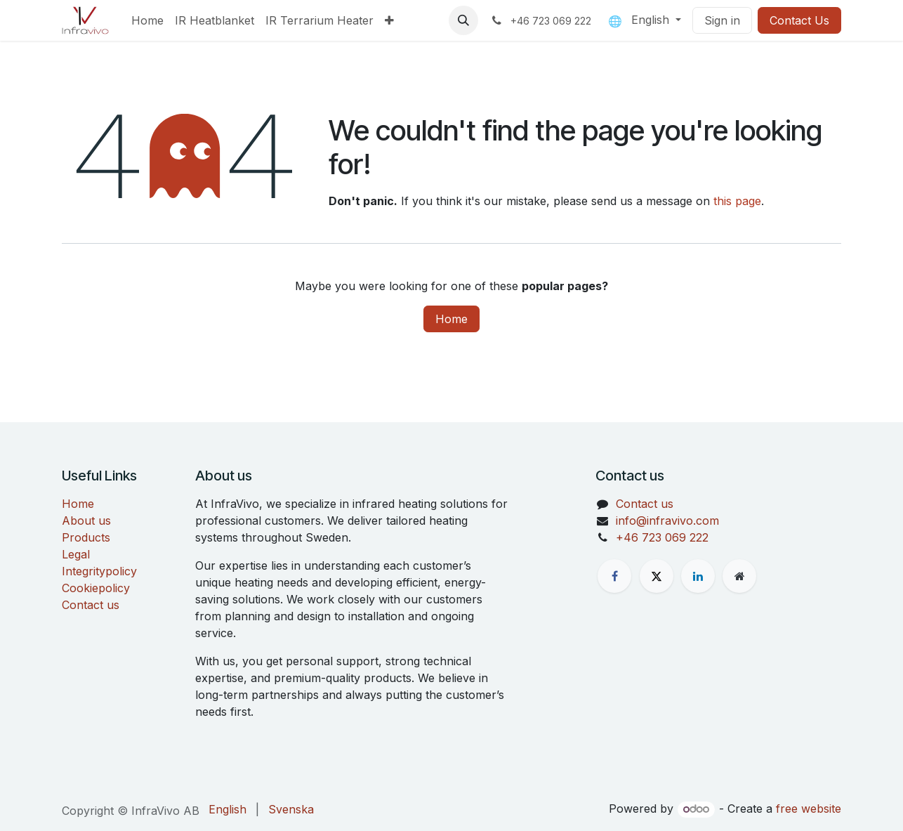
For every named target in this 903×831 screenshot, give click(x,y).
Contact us (90, 605)
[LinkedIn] (698, 576)
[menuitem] (147, 20)
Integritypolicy (99, 571)
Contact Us (799, 20)
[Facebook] (614, 576)
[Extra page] (739, 576)
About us (86, 520)
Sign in (722, 20)
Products (86, 537)
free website (808, 808)
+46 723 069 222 (662, 537)
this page (737, 201)
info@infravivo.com (667, 520)
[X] (656, 576)
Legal (76, 554)
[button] (463, 20)
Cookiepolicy (96, 588)
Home (451, 319)
